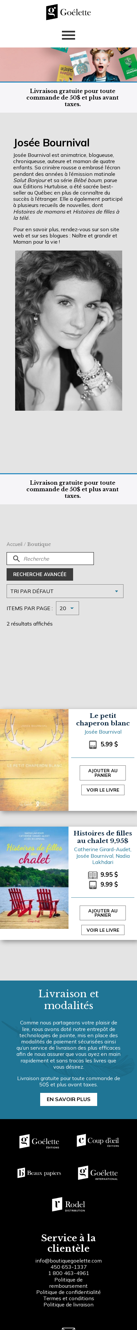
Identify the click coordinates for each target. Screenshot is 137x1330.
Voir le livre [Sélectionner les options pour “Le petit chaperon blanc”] (103, 790)
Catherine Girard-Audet (102, 849)
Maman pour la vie (35, 241)
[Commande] (65, 591)
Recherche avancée (40, 574)
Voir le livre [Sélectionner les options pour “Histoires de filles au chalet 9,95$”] (103, 930)
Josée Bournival (103, 731)
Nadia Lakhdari (111, 858)
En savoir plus (69, 1099)
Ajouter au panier (103, 773)
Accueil (14, 544)
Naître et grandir (91, 235)
